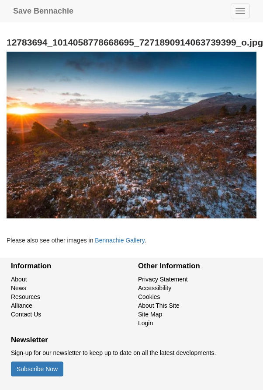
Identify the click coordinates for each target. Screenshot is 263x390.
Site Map (150, 314)
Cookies (149, 296)
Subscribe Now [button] (37, 368)
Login (145, 323)
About (19, 279)
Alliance (21, 305)
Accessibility (154, 288)
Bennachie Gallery (119, 240)
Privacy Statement (163, 279)
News (18, 288)
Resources (25, 296)
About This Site (159, 305)
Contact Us (26, 314)
